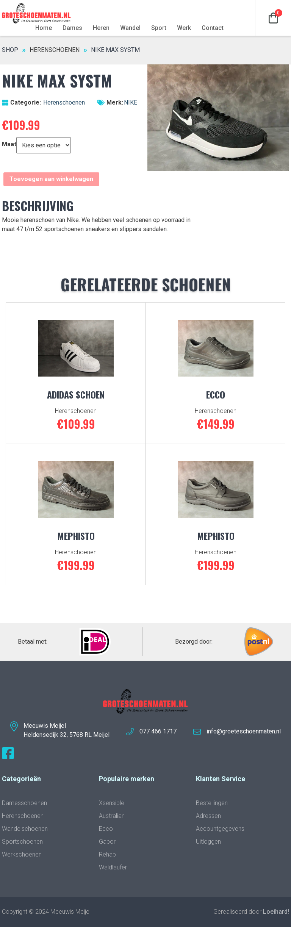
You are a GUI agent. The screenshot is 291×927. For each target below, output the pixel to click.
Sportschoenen (22, 841)
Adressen (208, 815)
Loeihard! (276, 911)
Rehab (107, 854)
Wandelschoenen (25, 828)
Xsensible (111, 803)
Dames (72, 27)
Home (43, 27)
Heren (101, 27)
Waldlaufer (113, 867)
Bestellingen (212, 803)
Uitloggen (208, 841)
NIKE (130, 102)
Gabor (107, 841)
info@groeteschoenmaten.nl (244, 731)
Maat (9, 144)
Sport (158, 27)
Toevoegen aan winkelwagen (51, 179)
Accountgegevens (220, 828)
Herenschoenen (55, 49)
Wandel (130, 27)
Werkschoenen (22, 854)
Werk (184, 27)
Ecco (106, 828)
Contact (213, 27)
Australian (112, 815)
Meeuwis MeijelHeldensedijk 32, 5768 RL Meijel (66, 730)
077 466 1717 (158, 731)
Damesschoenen (24, 803)
